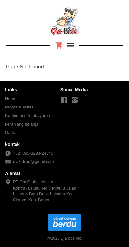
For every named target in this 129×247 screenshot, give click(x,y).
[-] (64, 100)
